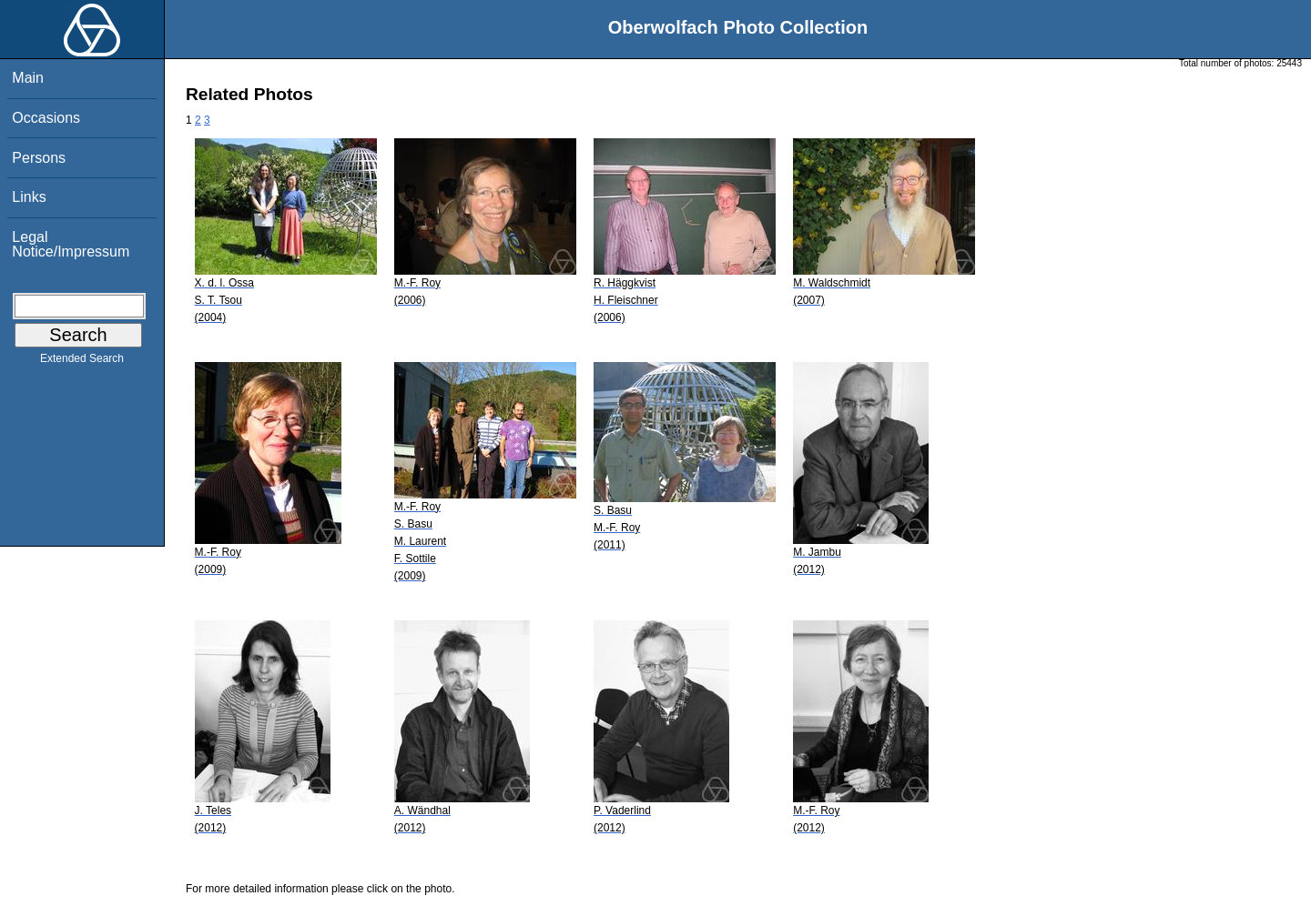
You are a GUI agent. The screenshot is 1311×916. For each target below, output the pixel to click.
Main (28, 78)
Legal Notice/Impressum (70, 244)
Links (29, 197)
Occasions (46, 118)
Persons (39, 158)
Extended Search (82, 362)
